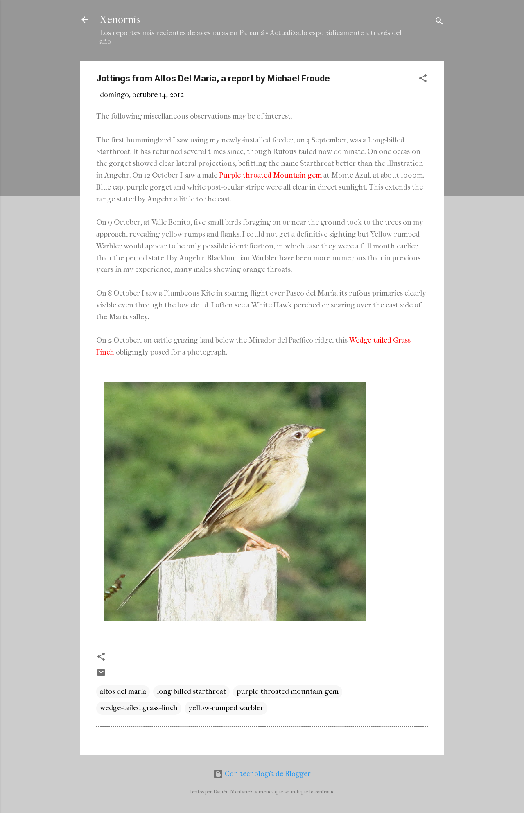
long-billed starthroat (191, 691)
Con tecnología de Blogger (262, 774)
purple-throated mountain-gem (288, 691)
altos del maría (123, 691)
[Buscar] (439, 22)
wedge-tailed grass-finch (139, 708)
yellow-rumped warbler (226, 708)
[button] (423, 79)
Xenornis (119, 19)
